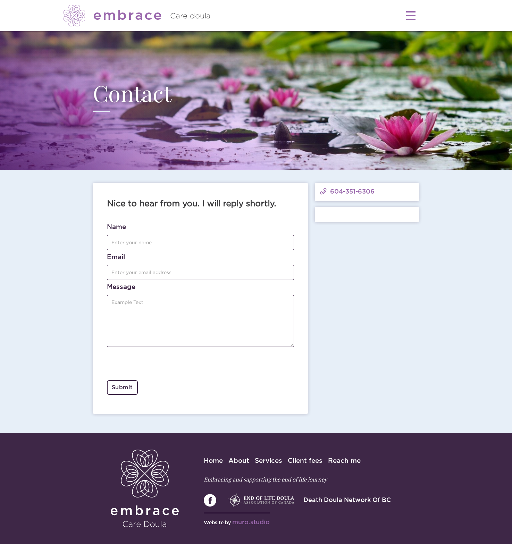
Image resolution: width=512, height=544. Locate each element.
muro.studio (251, 522)
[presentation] (159, 363)
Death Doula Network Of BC (347, 500)
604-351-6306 (352, 192)
